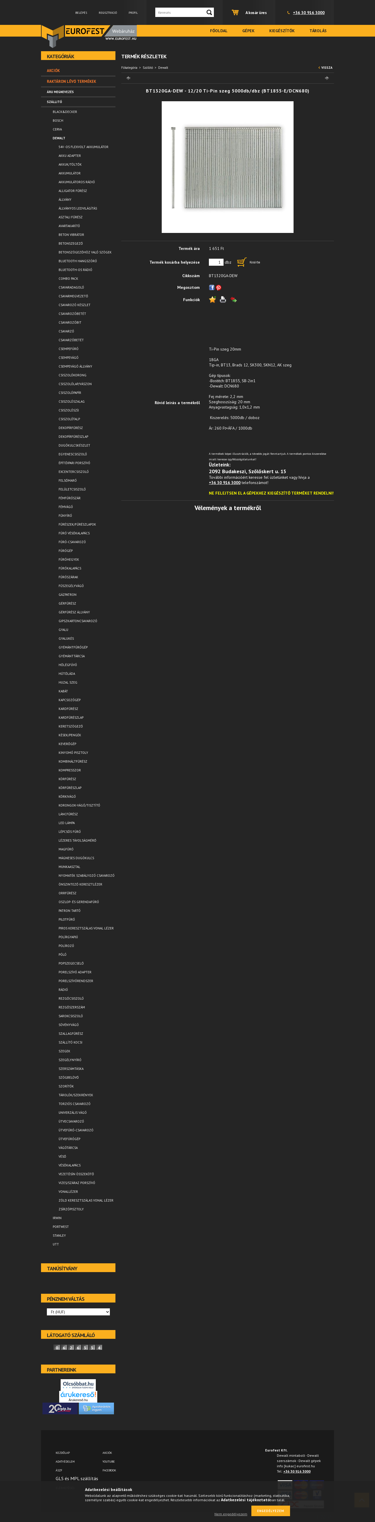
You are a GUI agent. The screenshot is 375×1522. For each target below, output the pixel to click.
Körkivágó (67, 797)
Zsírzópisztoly (71, 1209)
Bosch (58, 121)
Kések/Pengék (70, 735)
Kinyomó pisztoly (73, 753)
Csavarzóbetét (71, 340)
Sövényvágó (69, 1025)
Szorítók (66, 1086)
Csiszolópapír (70, 393)
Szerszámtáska (71, 1069)
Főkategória (129, 68)
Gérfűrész (67, 603)
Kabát (63, 691)
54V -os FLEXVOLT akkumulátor (83, 147)
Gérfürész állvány (74, 612)
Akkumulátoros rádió (77, 182)
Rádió (63, 990)
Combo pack (68, 279)
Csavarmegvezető (73, 296)
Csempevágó (69, 358)
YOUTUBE (109, 1461)
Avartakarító (69, 226)
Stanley (59, 1235)
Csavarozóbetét (72, 314)
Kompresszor (70, 770)
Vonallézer (68, 1192)
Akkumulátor (70, 173)
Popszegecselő (71, 963)
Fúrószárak (68, 577)
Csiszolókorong (72, 375)
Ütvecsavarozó (71, 1121)
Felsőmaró (68, 480)
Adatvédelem (65, 1461)
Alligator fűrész (73, 191)
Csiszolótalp (69, 419)
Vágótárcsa (68, 1148)
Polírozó (66, 946)
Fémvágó (66, 507)
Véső (62, 1156)
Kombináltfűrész (73, 761)
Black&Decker (65, 112)
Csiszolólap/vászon (75, 384)
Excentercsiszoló (74, 472)
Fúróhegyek (69, 559)
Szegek (64, 1051)
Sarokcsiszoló (71, 1016)
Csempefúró (69, 349)
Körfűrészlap (70, 788)
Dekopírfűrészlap (73, 437)
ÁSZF (59, 1470)
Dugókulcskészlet (74, 445)
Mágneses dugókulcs (76, 858)
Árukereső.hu (78, 1400)
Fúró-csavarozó (72, 542)
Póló (63, 955)
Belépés (81, 13)
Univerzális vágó (73, 1113)
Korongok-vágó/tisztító (79, 805)
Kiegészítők (282, 30)
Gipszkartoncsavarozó (78, 621)
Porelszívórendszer (76, 981)
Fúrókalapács (70, 568)
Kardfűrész (68, 709)
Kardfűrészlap (71, 717)
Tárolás (318, 30)
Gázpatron (67, 595)
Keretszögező (71, 726)
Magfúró (66, 849)
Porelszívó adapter (75, 972)
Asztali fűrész (71, 217)
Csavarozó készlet (75, 305)
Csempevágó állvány (75, 366)
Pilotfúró (67, 919)
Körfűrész (67, 779)
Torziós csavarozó (75, 1104)
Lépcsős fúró (70, 832)
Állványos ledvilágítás (78, 208)
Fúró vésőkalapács (74, 533)
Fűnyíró (65, 516)
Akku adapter (70, 156)
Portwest (61, 1227)
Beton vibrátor (71, 235)
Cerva (57, 129)
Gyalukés (66, 638)
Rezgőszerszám (72, 1007)
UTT (56, 1244)
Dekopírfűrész (71, 428)
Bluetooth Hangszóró (78, 261)
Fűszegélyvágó (71, 586)
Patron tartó (70, 911)
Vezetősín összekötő (76, 1174)
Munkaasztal (69, 867)
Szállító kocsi (70, 1042)
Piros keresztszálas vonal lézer (86, 928)
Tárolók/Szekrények (76, 1095)
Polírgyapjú (68, 937)
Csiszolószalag (72, 401)
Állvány (65, 200)
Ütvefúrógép (69, 1139)
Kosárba (255, 262)
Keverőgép (67, 744)
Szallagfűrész (71, 1034)
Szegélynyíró (70, 1060)
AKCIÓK (107, 1453)
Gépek (248, 30)
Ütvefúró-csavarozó (76, 1130)
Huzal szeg (68, 682)
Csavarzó (66, 331)
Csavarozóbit (70, 322)
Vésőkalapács (70, 1165)
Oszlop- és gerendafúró (79, 902)
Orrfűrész (67, 893)
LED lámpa (67, 823)
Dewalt (163, 68)
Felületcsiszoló (72, 489)
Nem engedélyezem (230, 1514)
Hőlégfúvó (68, 665)
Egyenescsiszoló (73, 454)
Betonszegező (71, 243)
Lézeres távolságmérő (77, 840)
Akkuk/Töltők (70, 164)
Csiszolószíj (69, 410)
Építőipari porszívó (74, 463)
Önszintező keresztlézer (80, 884)
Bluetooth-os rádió (75, 270)
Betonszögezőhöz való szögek (85, 252)
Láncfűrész (68, 814)
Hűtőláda (67, 674)
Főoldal (219, 30)
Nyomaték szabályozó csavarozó (87, 876)
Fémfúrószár (70, 498)
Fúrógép (66, 551)
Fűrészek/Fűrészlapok (77, 524)
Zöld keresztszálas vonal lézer (86, 1200)
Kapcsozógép (70, 700)
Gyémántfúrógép (73, 647)
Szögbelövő (69, 1077)
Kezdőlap (63, 1453)
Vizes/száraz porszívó (77, 1183)
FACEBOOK (109, 1470)
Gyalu (63, 630)
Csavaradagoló (71, 287)
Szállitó (148, 68)
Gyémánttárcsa (72, 656)
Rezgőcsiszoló (71, 998)
